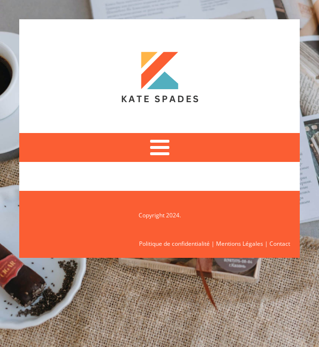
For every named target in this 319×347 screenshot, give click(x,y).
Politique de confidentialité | (177, 244)
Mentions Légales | (242, 244)
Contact (279, 244)
